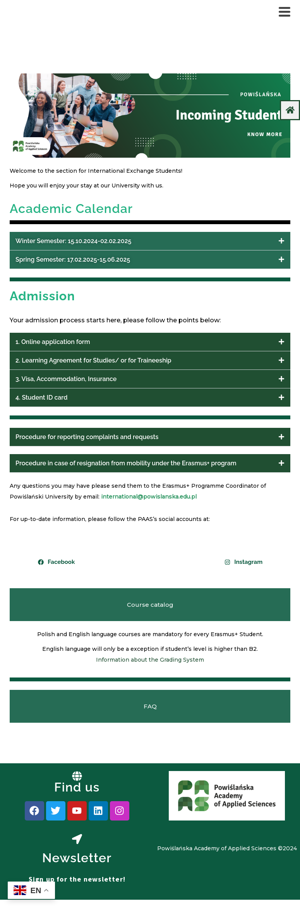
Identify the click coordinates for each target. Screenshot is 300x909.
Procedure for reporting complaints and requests (86, 437)
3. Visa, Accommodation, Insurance (66, 379)
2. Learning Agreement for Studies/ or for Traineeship (93, 360)
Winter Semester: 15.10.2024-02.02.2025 (73, 241)
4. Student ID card (41, 397)
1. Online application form (52, 342)
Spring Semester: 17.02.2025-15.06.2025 (72, 259)
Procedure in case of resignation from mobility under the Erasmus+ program (126, 463)
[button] (150, 241)
